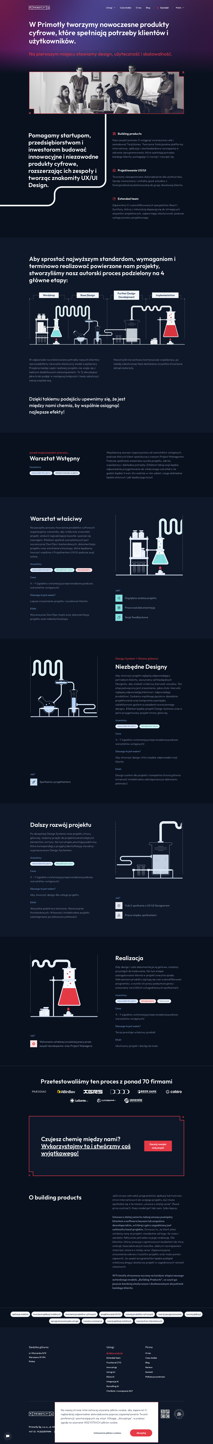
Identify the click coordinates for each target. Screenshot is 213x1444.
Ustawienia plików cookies (107, 1432)
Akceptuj (141, 1432)
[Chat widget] (8, 1436)
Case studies (125, 7)
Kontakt (162, 7)
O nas (138, 7)
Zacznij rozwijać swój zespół (158, 1146)
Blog (148, 7)
